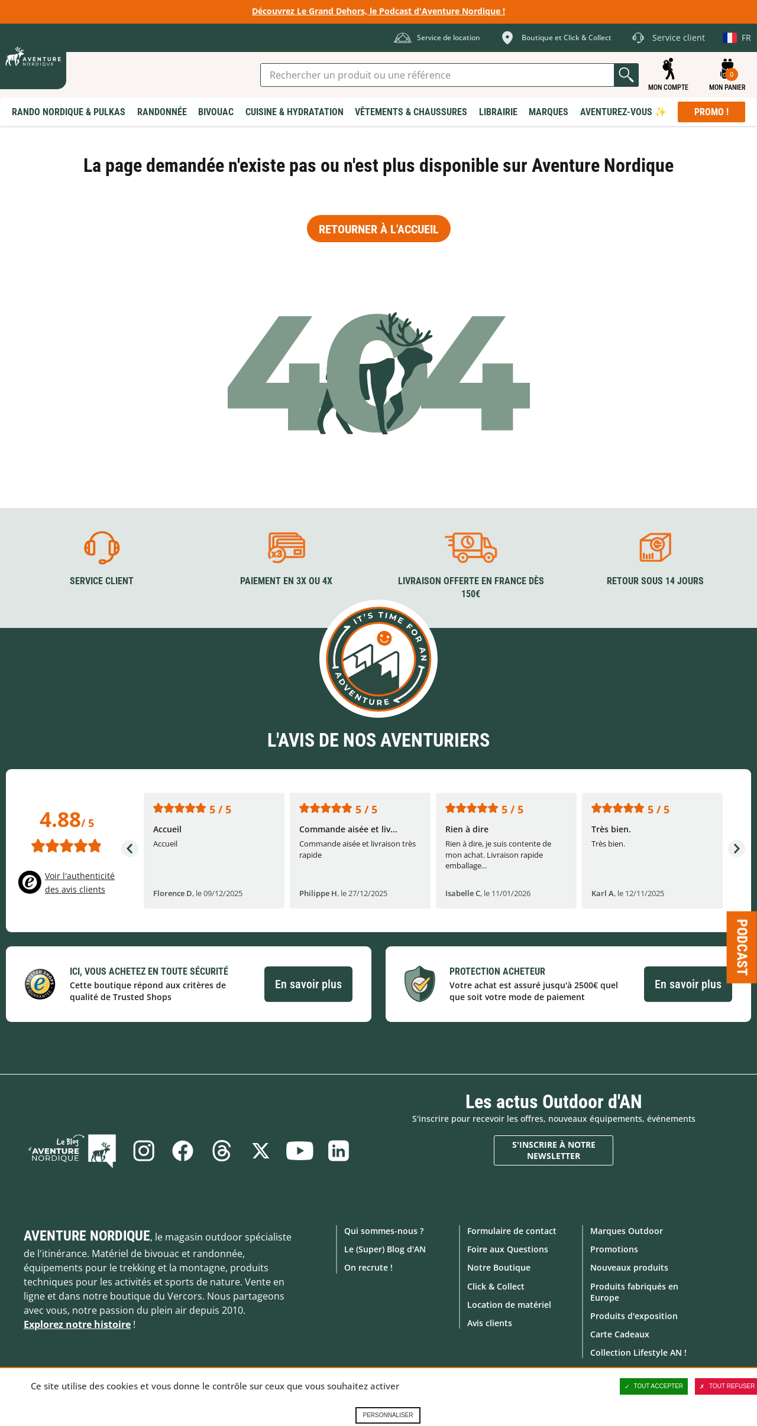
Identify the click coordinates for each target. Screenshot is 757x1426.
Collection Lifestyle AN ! (638, 1352)
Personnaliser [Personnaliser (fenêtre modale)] (388, 1415)
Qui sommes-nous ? (383, 1230)
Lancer (626, 75)
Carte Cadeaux (619, 1334)
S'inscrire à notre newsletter (554, 1150)
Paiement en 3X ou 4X (286, 581)
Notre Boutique (498, 1267)
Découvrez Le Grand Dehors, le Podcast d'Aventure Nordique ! (378, 11)
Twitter (261, 1151)
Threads (222, 1151)
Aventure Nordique (87, 1236)
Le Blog (72, 1151)
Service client (102, 581)
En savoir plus (308, 984)
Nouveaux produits (629, 1267)
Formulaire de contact (512, 1230)
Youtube (300, 1151)
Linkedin (339, 1151)
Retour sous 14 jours (655, 581)
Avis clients (489, 1323)
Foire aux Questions (507, 1249)
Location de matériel (509, 1304)
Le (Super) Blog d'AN (385, 1249)
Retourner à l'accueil (379, 229)
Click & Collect (496, 1286)
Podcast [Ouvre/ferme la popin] (742, 947)
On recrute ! (368, 1267)
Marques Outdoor (626, 1230)
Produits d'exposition (634, 1315)
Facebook (183, 1151)
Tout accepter (654, 1386)
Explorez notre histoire (77, 1324)
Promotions (614, 1249)
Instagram (143, 1151)
